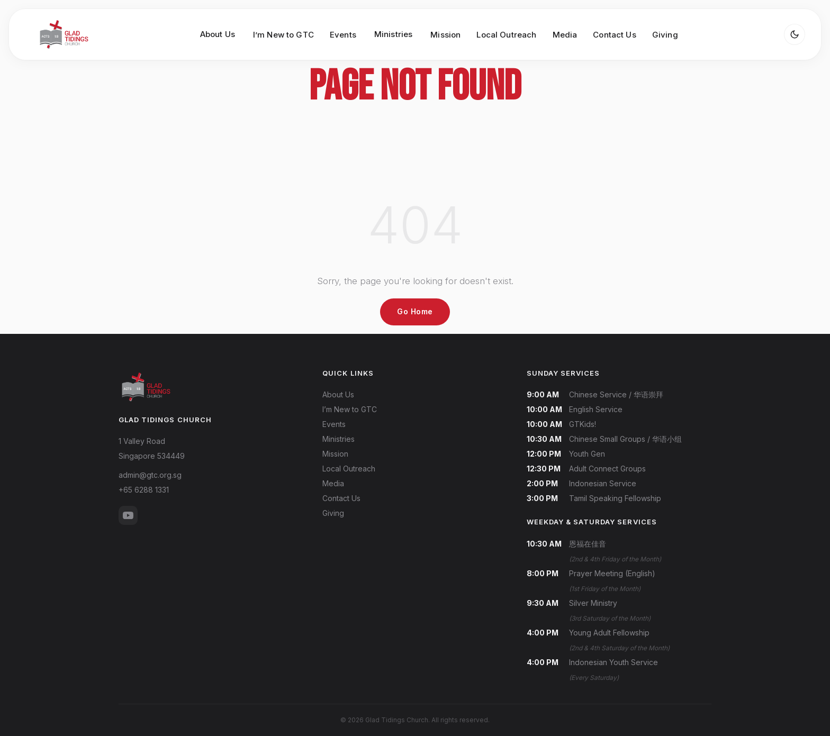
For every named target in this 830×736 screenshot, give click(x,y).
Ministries (338, 438)
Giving (665, 35)
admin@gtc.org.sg (150, 474)
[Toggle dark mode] (794, 34)
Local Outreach (506, 35)
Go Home (415, 311)
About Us (338, 394)
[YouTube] (128, 515)
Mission (445, 35)
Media (565, 35)
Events (343, 35)
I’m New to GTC (283, 35)
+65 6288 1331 (144, 489)
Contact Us (614, 35)
